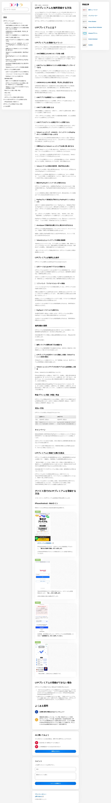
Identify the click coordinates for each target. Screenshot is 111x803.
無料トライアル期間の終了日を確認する (16, 80)
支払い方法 (7, 92)
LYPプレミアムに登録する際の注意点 (14, 97)
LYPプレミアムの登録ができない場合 (12, 104)
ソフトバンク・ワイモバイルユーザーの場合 (17, 74)
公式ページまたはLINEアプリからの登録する (17, 71)
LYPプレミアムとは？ (9, 20)
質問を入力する (55, 751)
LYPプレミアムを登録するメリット (13, 23)
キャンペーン (8, 95)
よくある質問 (6, 106)
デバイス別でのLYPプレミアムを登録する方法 (15, 99)
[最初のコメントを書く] (55, 776)
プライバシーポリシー (40, 794)
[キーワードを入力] (16, 9)
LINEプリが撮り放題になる (13, 37)
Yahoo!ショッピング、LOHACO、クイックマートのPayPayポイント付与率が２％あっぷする (17, 45)
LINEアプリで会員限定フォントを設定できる (17, 35)
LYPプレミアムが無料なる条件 (12, 69)
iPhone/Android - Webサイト (12, 101)
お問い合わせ (38, 796)
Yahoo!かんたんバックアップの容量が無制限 (17, 67)
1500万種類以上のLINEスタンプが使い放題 (17, 25)
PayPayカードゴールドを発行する (14, 76)
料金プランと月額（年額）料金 (12, 90)
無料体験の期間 (8, 78)
